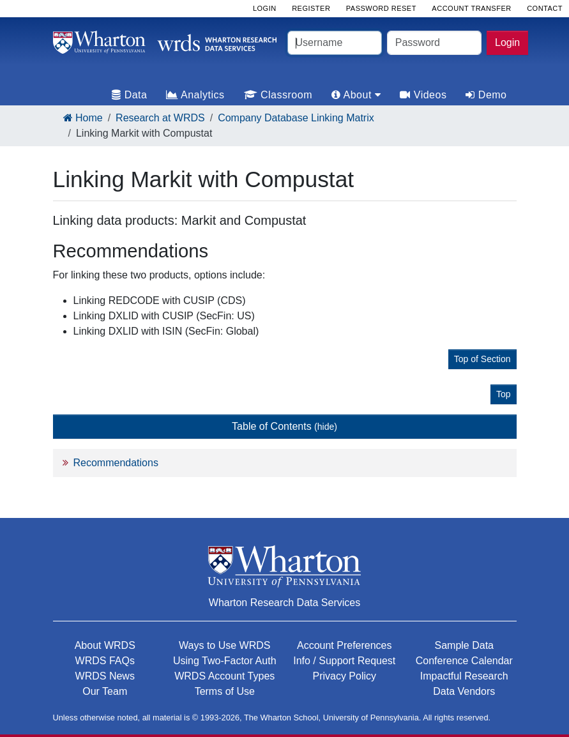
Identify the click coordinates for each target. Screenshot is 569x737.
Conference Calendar (464, 660)
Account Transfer (471, 8)
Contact (545, 8)
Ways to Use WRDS (224, 645)
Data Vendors (464, 691)
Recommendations (115, 462)
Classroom (278, 94)
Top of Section (482, 359)
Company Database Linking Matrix (296, 117)
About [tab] (356, 94)
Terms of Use (225, 691)
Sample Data (464, 645)
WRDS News (105, 676)
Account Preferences (344, 645)
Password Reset (381, 8)
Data (129, 94)
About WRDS (105, 645)
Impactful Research (464, 676)
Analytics (195, 94)
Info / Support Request (344, 660)
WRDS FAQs (105, 660)
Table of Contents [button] (284, 426)
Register (311, 8)
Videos (423, 94)
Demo (486, 94)
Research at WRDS (160, 117)
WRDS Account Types (224, 676)
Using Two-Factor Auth (225, 660)
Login (507, 42)
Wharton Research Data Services (284, 602)
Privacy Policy (344, 676)
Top (503, 394)
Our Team (104, 691)
